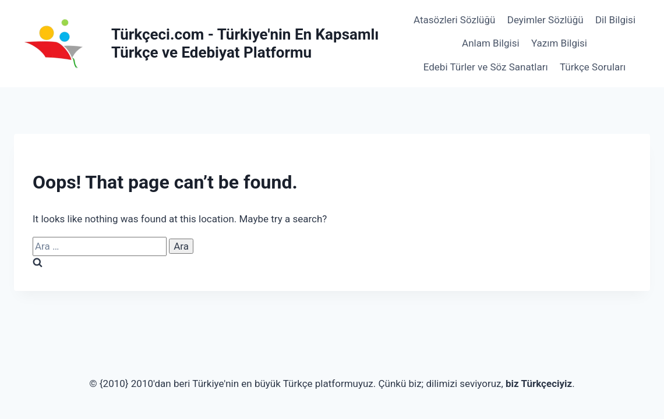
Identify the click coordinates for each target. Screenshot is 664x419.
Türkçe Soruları (593, 67)
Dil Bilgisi (615, 20)
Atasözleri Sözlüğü (454, 20)
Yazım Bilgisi (559, 43)
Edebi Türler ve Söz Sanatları (485, 67)
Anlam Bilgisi (490, 43)
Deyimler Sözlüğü (545, 20)
